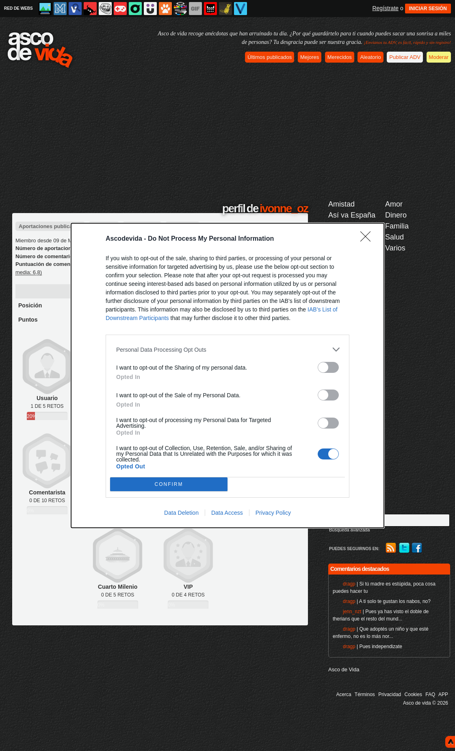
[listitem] (227, 349)
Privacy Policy (273, 512)
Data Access (227, 512)
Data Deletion (181, 512)
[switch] (328, 367)
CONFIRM (169, 484)
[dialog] (227, 375)
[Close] (368, 239)
